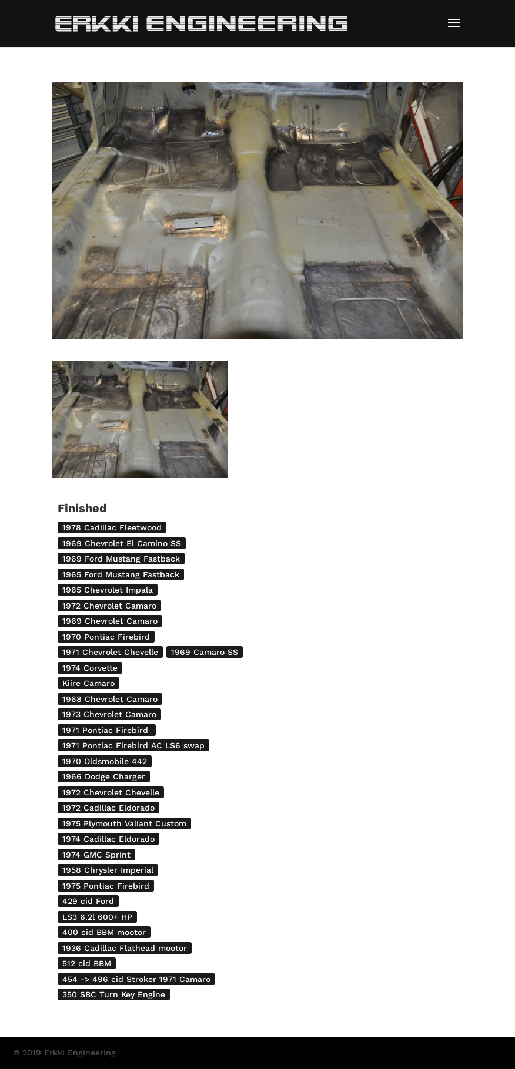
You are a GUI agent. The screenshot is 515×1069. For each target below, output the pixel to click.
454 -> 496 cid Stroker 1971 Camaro (136, 979)
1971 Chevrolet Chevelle (110, 652)
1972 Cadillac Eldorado (108, 807)
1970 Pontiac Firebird (106, 636)
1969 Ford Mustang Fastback (121, 558)
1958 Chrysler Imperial (107, 870)
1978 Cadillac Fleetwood (112, 527)
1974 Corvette (90, 668)
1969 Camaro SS (204, 652)
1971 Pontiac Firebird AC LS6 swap (133, 745)
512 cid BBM (86, 963)
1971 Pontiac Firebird (106, 730)
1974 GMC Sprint (96, 854)
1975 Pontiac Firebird (105, 885)
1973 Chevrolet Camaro (109, 714)
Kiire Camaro (88, 683)
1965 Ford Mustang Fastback (120, 574)
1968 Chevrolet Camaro (110, 699)
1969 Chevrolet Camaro (110, 621)
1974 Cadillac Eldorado (108, 838)
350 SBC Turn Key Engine (113, 994)
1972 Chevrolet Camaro (109, 605)
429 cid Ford (88, 901)
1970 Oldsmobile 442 (104, 761)
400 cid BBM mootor (104, 932)
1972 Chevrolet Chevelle (110, 792)
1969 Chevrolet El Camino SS (121, 543)
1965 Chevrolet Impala (107, 589)
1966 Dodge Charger (103, 776)
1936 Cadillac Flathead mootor (124, 948)
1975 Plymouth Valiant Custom (124, 823)
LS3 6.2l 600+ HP (97, 917)
